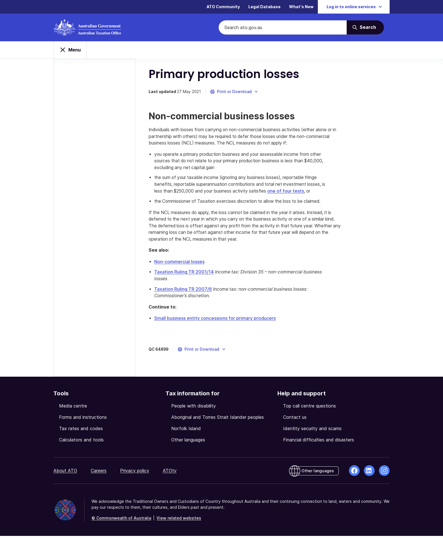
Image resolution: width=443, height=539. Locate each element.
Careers (99, 474)
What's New (301, 7)
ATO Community (223, 7)
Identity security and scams (312, 431)
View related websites (179, 521)
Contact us (295, 420)
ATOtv (170, 474)
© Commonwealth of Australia (121, 521)
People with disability (193, 409)
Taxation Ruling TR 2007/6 (184, 292)
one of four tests (295, 194)
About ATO (65, 474)
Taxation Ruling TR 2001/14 (185, 275)
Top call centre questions (309, 409)
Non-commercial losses (180, 265)
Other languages (188, 443)
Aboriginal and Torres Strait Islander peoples (217, 420)
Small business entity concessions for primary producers (216, 321)
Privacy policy (134, 474)
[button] (235, 93)
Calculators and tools (81, 443)
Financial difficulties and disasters (318, 443)
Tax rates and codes (81, 431)
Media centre (73, 409)
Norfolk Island (186, 431)
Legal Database (264, 7)
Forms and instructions (83, 420)
